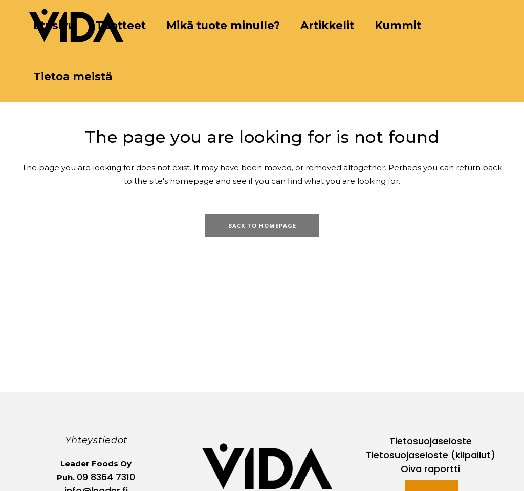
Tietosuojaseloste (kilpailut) (430, 455)
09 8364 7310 (106, 477)
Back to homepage (262, 225)
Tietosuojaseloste (430, 441)
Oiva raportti (430, 468)
